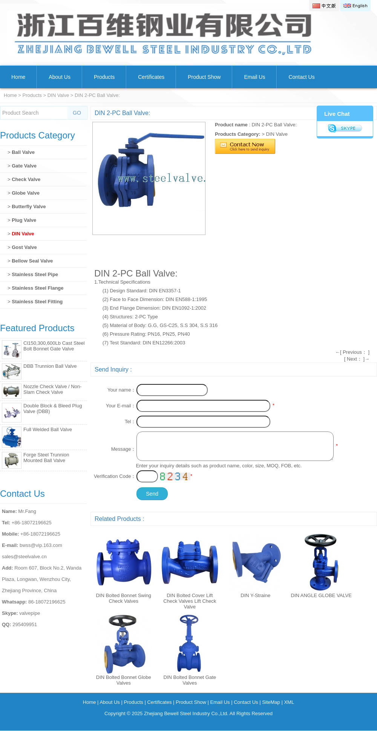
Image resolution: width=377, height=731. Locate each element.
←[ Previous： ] (352, 352)
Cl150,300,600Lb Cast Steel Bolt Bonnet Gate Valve (54, 346)
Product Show (204, 77)
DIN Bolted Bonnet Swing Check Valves (123, 598)
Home (18, 77)
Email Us (254, 77)
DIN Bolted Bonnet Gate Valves (190, 680)
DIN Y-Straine (255, 595)
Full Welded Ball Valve (47, 429)
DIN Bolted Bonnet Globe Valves (123, 680)
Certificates (151, 77)
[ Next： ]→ (356, 359)
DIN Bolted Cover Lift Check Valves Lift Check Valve (189, 601)
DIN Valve (58, 95)
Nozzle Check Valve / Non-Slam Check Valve (52, 389)
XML (289, 702)
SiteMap (271, 702)
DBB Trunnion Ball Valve (50, 366)
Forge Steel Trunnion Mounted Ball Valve (46, 457)
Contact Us (301, 77)
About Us (59, 77)
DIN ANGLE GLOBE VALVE (321, 595)
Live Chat (337, 114)
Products (104, 77)
